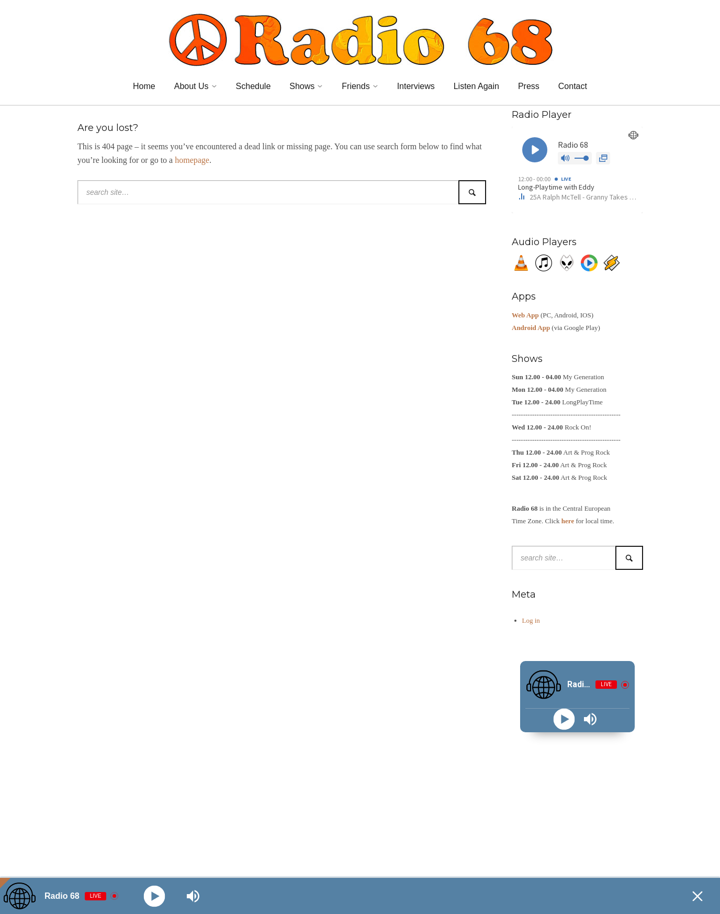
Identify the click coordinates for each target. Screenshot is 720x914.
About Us (191, 86)
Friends (355, 86)
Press (528, 86)
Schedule (253, 86)
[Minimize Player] (697, 896)
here (567, 521)
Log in (531, 620)
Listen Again (476, 86)
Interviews (416, 86)
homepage (192, 160)
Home (144, 86)
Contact (572, 86)
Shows (301, 86)
